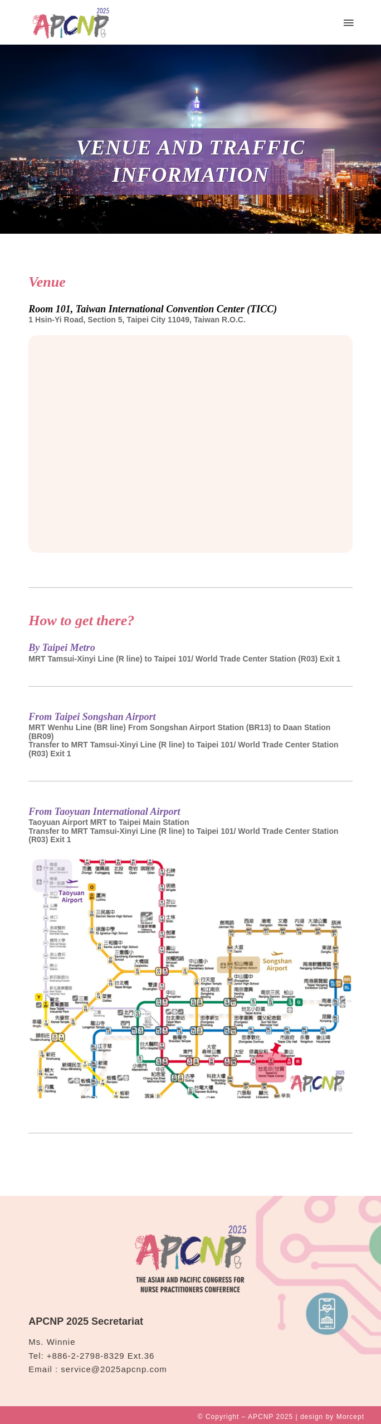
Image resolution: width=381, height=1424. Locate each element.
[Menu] (348, 22)
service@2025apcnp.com (114, 1369)
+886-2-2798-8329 (86, 1355)
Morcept (350, 1417)
